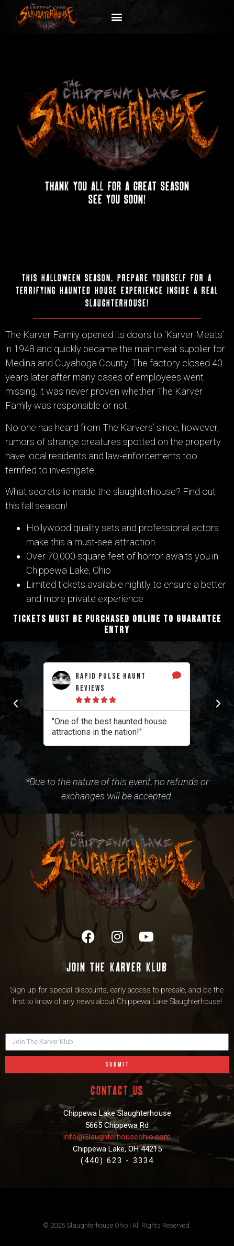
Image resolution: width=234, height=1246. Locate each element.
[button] (117, 17)
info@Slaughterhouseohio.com (117, 1137)
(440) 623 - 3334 (117, 1160)
